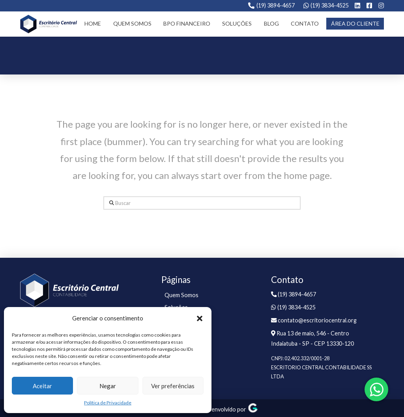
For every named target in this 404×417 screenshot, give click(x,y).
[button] (200, 318)
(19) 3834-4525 (329, 5)
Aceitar (42, 385)
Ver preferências (173, 385)
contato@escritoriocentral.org (314, 320)
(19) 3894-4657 (275, 5)
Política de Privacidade (107, 403)
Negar (107, 385)
